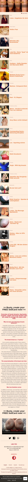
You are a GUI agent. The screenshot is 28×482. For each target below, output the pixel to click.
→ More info (13, 480)
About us (6, 6)
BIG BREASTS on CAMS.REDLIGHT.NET (14, 446)
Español (15, 465)
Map (2, 6)
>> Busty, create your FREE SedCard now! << (14, 308)
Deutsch (10, 465)
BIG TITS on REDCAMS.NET (14, 448)
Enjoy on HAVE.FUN (14, 450)
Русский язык (21, 465)
